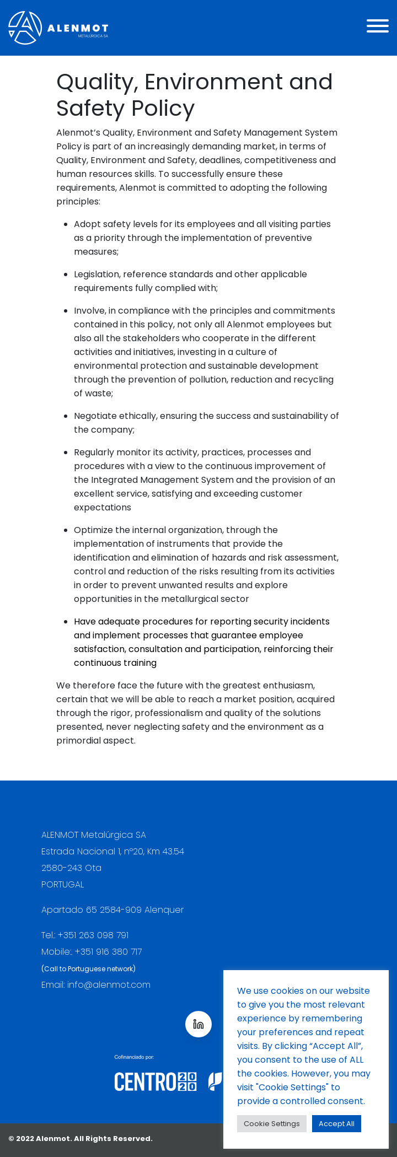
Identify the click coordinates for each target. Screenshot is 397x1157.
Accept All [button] (337, 1123)
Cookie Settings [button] (272, 1123)
